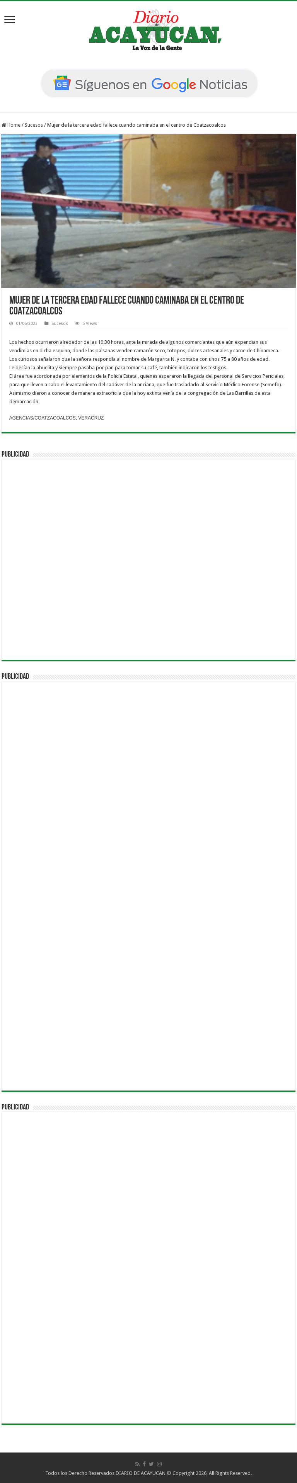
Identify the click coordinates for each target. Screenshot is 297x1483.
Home (11, 125)
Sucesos (34, 125)
